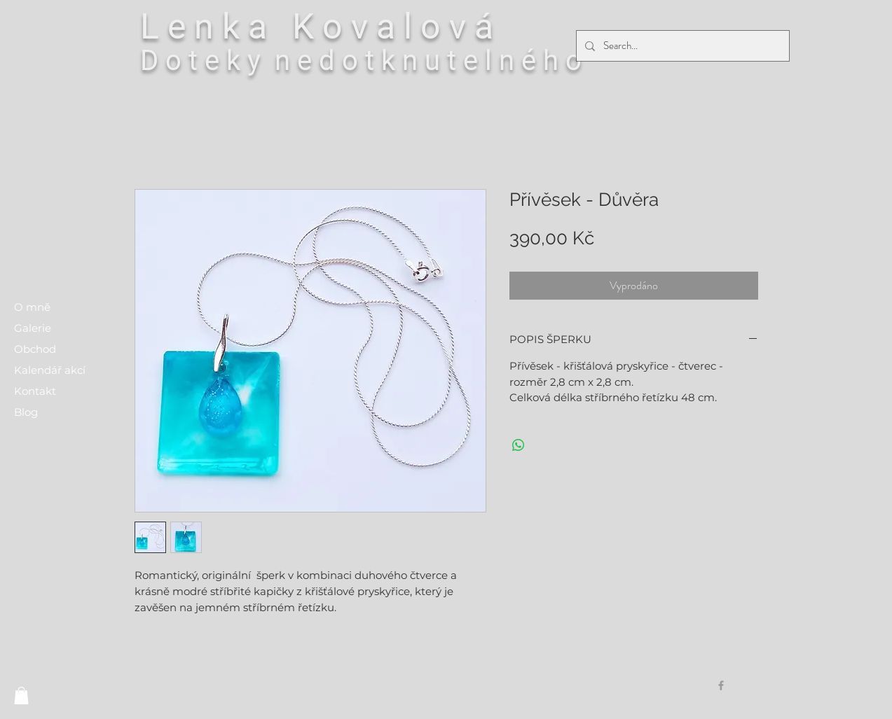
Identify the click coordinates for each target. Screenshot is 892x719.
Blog (26, 412)
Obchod (35, 349)
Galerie (32, 328)
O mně (32, 307)
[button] (21, 695)
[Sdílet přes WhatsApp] (518, 445)
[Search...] (681, 46)
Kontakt (35, 391)
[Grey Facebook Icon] (721, 685)
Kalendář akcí (49, 370)
